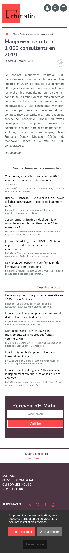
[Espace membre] (47, 8)
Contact (9, 476)
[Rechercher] (55, 8)
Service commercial (18, 480)
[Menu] (63, 8)
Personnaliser (35, 544)
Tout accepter (21, 531)
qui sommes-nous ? (16, 484)
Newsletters (12, 489)
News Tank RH (35, 458)
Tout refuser (49, 531)
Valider (35, 424)
